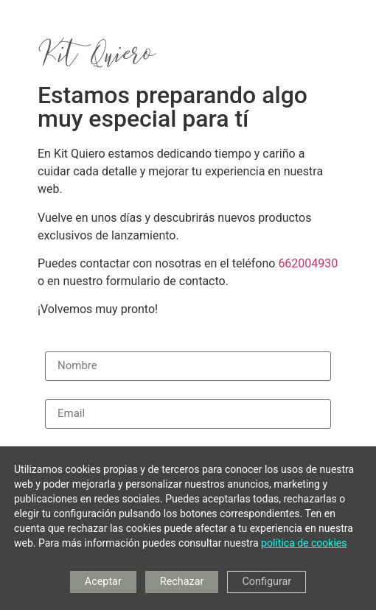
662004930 (308, 263)
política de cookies (304, 543)
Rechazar (182, 581)
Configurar (266, 581)
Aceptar (103, 581)
